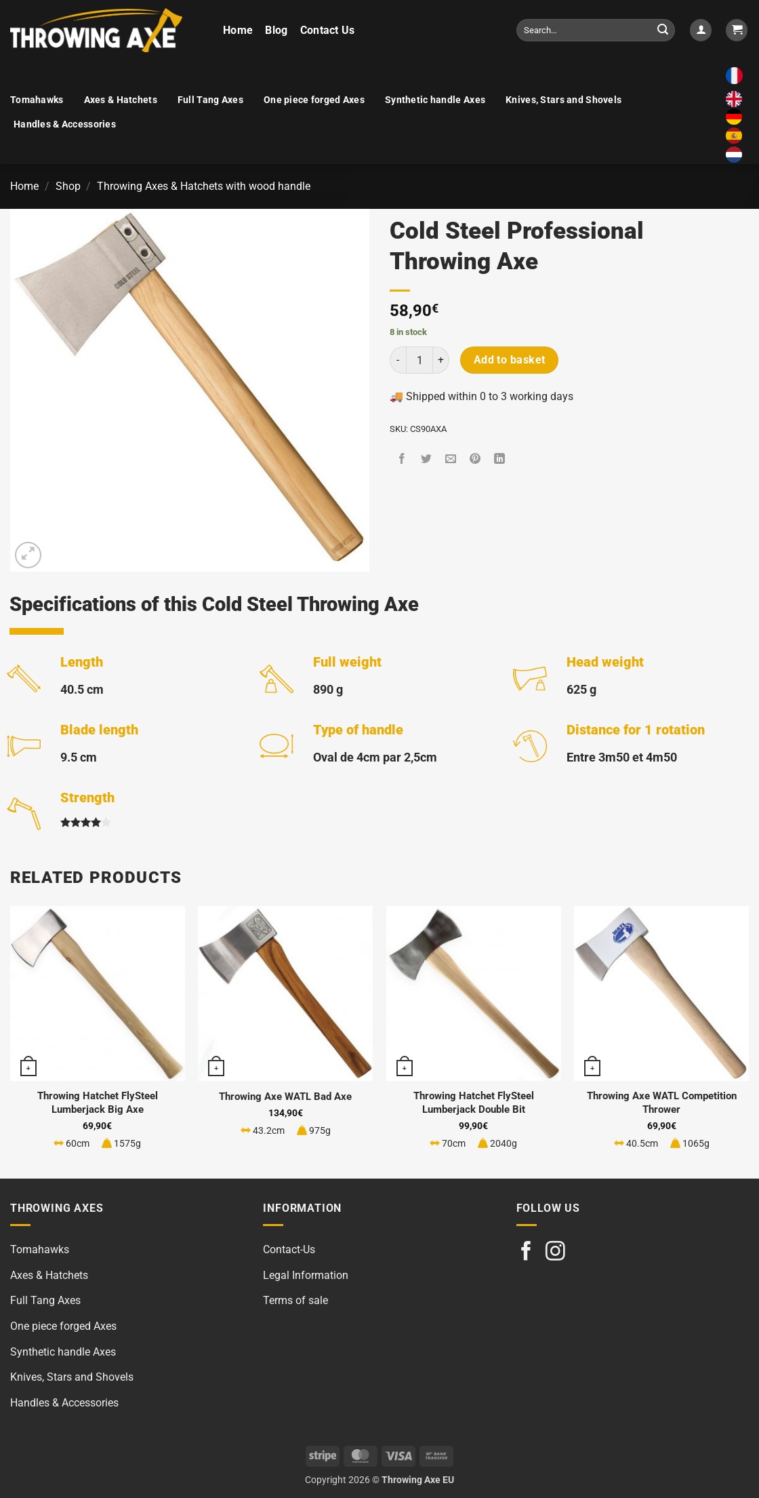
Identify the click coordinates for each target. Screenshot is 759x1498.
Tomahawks (37, 100)
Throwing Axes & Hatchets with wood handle (203, 186)
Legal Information (305, 1275)
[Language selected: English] (737, 127)
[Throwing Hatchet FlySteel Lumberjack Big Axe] (97, 993)
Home (238, 30)
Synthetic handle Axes (435, 100)
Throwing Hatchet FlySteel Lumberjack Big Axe (97, 1103)
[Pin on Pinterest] (475, 460)
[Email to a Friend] (451, 460)
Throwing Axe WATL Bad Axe (285, 1096)
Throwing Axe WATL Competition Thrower (662, 1103)
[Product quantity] (419, 360)
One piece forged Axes (314, 100)
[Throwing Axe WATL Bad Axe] (285, 993)
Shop (68, 186)
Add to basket (510, 360)
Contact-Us (289, 1249)
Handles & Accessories (65, 124)
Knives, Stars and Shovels (563, 100)
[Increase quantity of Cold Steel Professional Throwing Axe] (441, 360)
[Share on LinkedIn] (500, 460)
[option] (737, 117)
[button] (701, 30)
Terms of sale (295, 1300)
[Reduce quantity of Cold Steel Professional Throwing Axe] (398, 360)
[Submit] (662, 30)
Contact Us (327, 30)
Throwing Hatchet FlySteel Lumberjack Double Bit (473, 1103)
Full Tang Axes (210, 100)
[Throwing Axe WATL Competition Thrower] (661, 993)
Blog (276, 30)
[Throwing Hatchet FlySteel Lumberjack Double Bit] (473, 993)
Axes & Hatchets (120, 100)
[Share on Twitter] (426, 460)
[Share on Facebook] (402, 460)
